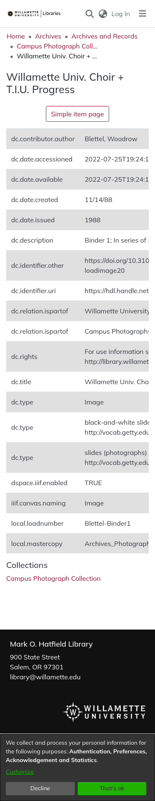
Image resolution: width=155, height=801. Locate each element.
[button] (90, 14)
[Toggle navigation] (142, 14)
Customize (20, 771)
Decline (40, 788)
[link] (53, 578)
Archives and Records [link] (105, 36)
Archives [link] (48, 36)
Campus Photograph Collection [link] (58, 46)
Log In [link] (121, 14)
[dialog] (77, 767)
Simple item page (77, 114)
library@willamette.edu (45, 677)
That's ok (112, 788)
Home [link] (16, 36)
